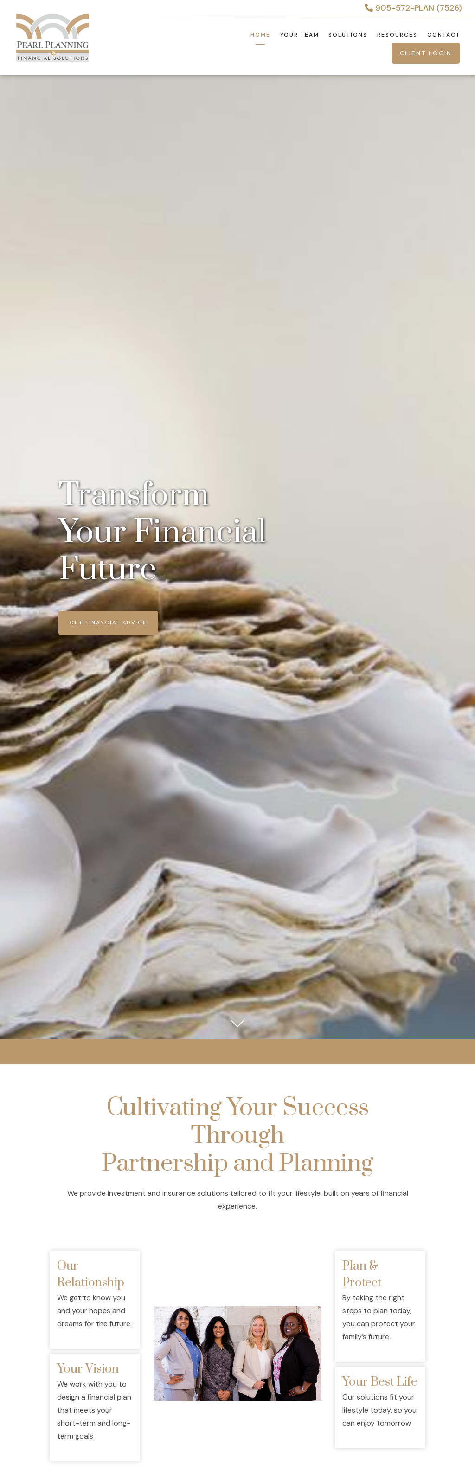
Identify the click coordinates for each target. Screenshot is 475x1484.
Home (260, 35)
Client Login (426, 53)
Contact (443, 35)
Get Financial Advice (108, 622)
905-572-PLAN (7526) (413, 8)
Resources (397, 35)
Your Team (299, 35)
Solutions (347, 35)
